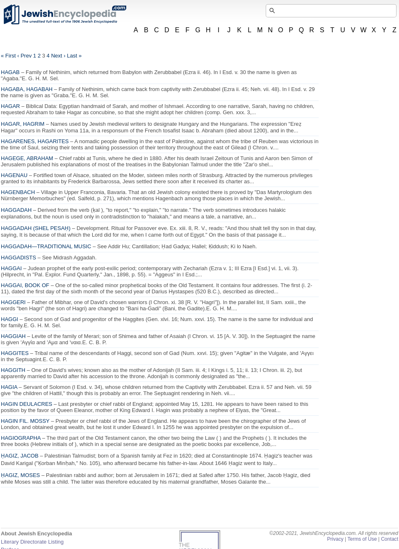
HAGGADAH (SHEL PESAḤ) (35, 228)
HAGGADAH (16, 210)
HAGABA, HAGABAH (27, 89)
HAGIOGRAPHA (21, 438)
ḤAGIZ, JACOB (19, 456)
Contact (389, 539)
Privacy (335, 539)
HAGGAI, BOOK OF (25, 285)
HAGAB (10, 72)
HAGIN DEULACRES (26, 404)
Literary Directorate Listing (32, 542)
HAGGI (9, 319)
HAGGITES (15, 353)
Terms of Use (362, 539)
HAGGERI (13, 302)
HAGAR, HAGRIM (22, 124)
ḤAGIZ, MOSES (20, 475)
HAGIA (9, 387)
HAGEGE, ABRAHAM (27, 158)
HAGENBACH (18, 192)
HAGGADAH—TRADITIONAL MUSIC (46, 246)
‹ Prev (24, 56)
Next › (58, 56)
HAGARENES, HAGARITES (35, 141)
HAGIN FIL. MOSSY (25, 421)
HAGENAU (14, 175)
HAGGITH (13, 370)
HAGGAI (11, 268)
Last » (74, 56)
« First (8, 56)
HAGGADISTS (18, 257)
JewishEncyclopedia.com (64, 14)
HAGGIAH (13, 336)
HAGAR (10, 106)
